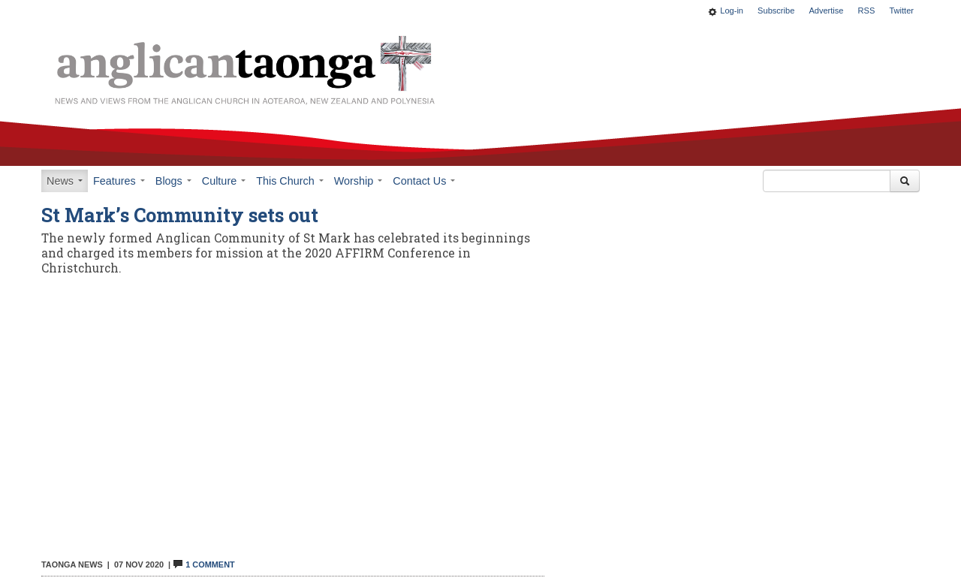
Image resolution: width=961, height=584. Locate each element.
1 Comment (203, 564)
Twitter (901, 10)
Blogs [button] (173, 181)
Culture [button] (224, 181)
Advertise (826, 10)
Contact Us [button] (424, 181)
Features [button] (119, 181)
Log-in (731, 10)
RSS (866, 10)
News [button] (65, 181)
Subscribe (776, 10)
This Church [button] (290, 181)
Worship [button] (358, 181)
